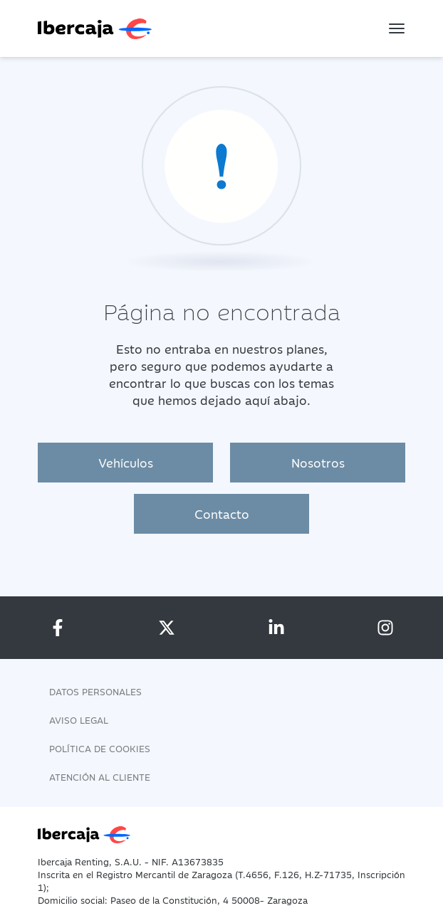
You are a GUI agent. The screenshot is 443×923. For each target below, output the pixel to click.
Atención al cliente (99, 776)
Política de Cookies (99, 748)
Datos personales (95, 691)
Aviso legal (78, 719)
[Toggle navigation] (396, 28)
